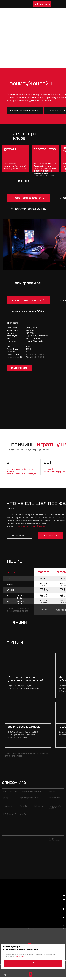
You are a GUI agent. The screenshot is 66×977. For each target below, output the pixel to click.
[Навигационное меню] (4, 5)
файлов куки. (19, 957)
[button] (42, 4)
